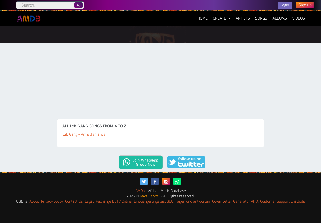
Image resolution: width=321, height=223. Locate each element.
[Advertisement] (160, 81)
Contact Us (74, 201)
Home (202, 16)
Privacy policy (52, 201)
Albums (279, 18)
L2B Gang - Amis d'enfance (83, 134)
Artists (243, 18)
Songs (261, 18)
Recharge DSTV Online (114, 201)
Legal (89, 201)
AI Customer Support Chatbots (280, 201)
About (34, 201)
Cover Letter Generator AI (233, 201)
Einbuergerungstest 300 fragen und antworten (172, 201)
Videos (298, 18)
